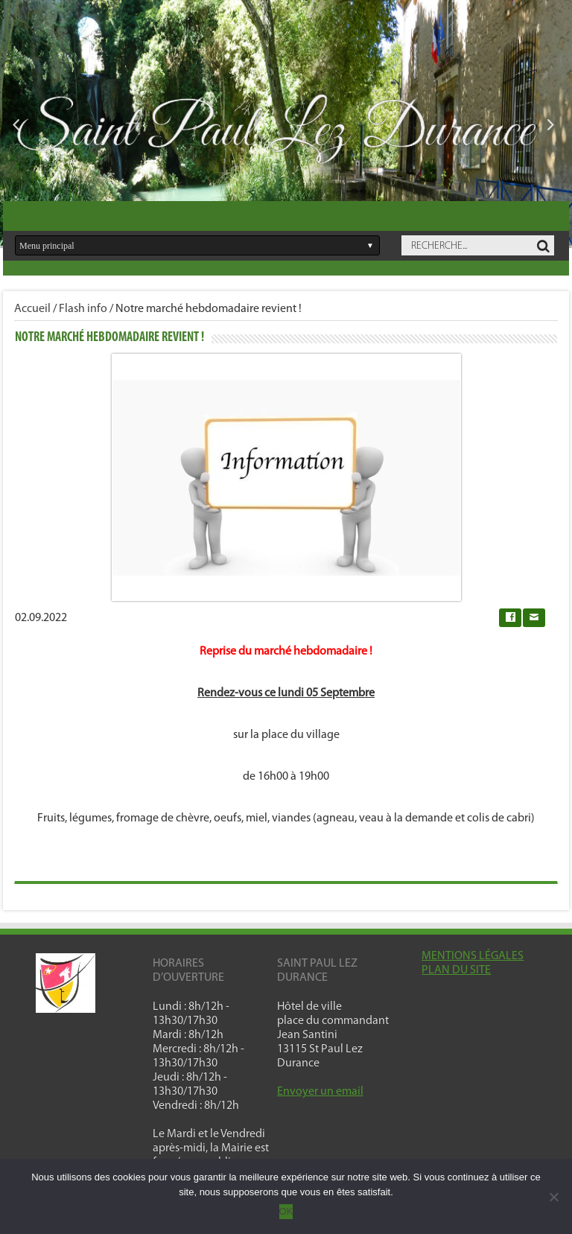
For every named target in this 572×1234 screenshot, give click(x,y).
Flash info (83, 309)
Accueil (32, 309)
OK (286, 1211)
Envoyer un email (320, 1092)
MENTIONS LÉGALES (473, 956)
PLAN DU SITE (456, 970)
